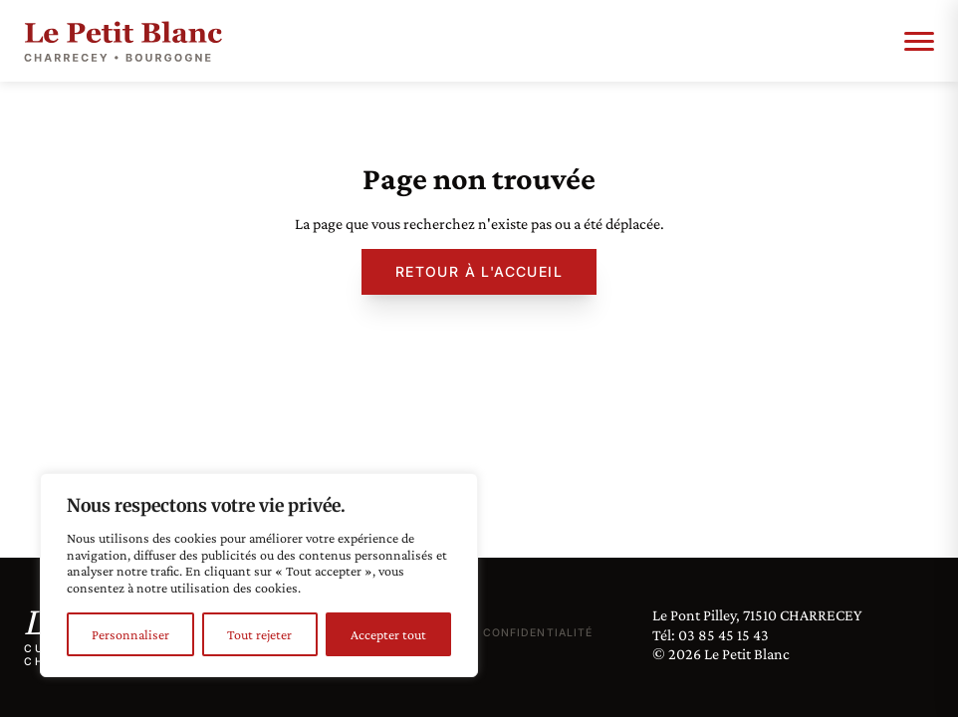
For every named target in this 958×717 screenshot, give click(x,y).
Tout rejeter (259, 634)
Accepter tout (388, 634)
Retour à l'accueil (479, 271)
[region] (259, 575)
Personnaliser (130, 634)
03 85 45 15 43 (723, 634)
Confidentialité (538, 632)
